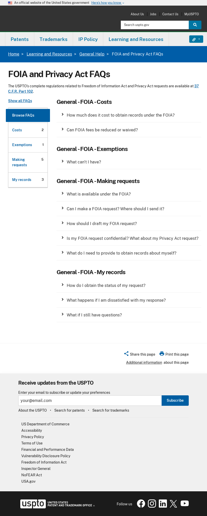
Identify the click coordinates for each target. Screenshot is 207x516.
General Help (92, 54)
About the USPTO (32, 410)
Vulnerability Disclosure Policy (45, 456)
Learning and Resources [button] (136, 39)
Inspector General (35, 469)
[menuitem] (19, 39)
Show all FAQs (20, 101)
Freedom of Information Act (43, 462)
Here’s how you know (108, 3)
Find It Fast (192, 39)
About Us (137, 14)
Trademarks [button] (53, 39)
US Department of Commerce (45, 424)
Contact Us (170, 14)
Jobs (153, 14)
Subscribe (175, 400)
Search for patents (69, 410)
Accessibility (31, 430)
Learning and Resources (49, 54)
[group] (129, 116)
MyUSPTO (191, 14)
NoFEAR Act (31, 475)
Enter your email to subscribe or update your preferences (64, 393)
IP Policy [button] (88, 39)
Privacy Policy (32, 437)
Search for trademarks (110, 410)
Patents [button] (20, 39)
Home (13, 54)
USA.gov (28, 481)
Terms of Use (32, 443)
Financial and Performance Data (47, 450)
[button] (129, 116)
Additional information (144, 362)
